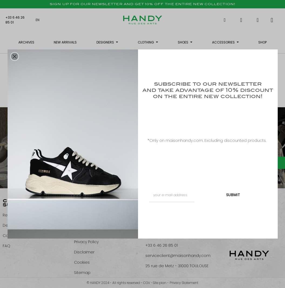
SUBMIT (233, 194)
